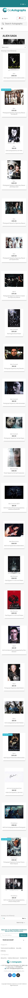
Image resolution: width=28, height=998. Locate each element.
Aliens (14, 683)
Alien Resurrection (14, 541)
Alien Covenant (14, 329)
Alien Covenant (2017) (14, 503)
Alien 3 (14, 291)
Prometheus (14, 823)
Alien (14, 73)
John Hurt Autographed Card (14, 788)
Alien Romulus (14, 576)
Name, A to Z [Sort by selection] (14, 47)
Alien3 (14, 646)
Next (24, 918)
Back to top (21, 923)
